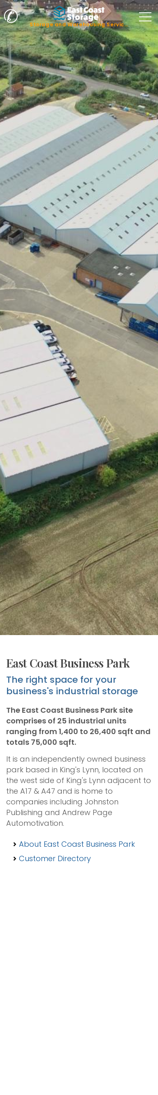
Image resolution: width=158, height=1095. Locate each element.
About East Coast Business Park (77, 844)
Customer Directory (55, 858)
